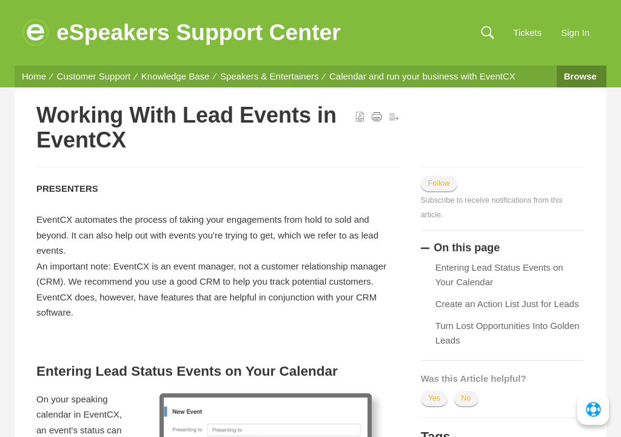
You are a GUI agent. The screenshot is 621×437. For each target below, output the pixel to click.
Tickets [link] (527, 32)
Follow (439, 183)
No (466, 398)
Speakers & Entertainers (269, 76)
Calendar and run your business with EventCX (422, 76)
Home (34, 76)
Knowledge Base (175, 76)
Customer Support (94, 76)
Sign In (575, 32)
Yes (434, 398)
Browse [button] (581, 76)
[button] (487, 33)
